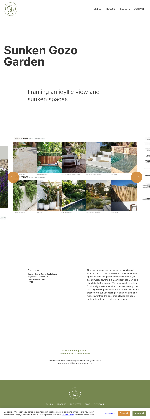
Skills (97, 9)
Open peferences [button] (110, 413)
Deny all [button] (124, 413)
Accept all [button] (139, 413)
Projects (124, 9)
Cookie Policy (68, 415)
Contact (139, 9)
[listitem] (75, 186)
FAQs (87, 404)
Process (110, 9)
